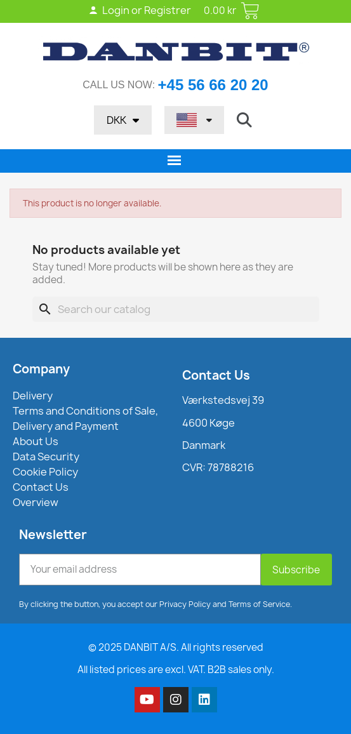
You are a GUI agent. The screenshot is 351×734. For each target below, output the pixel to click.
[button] (244, 120)
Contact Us (216, 375)
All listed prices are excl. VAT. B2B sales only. (175, 669)
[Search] (175, 309)
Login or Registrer (139, 10)
